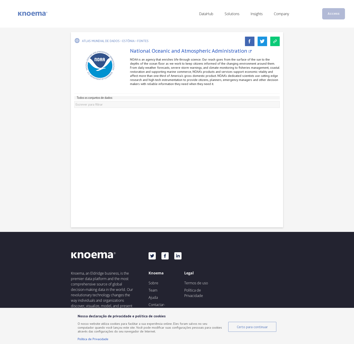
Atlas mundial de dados (101, 41)
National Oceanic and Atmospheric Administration (191, 50)
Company (281, 13)
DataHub (206, 13)
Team (153, 290)
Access (334, 13)
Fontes (143, 41)
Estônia (128, 41)
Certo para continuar (252, 327)
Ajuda (153, 297)
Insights (257, 13)
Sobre (153, 282)
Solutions (232, 13)
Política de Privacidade (193, 293)
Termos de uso (196, 282)
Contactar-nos (157, 307)
